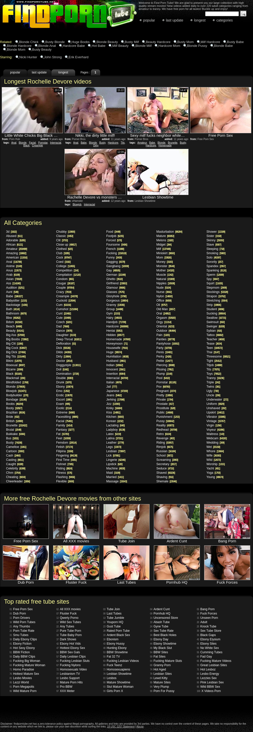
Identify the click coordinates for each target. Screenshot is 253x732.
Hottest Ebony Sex (70, 648)
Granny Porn (160, 665)
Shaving (164, 477)
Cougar (65, 283)
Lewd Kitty (158, 678)
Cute (63, 318)
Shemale (166, 481)
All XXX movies (68, 609)
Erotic (64, 395)
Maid (113, 472)
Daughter (66, 335)
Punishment (167, 417)
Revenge (165, 438)
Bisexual (15, 365)
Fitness (64, 472)
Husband (115, 361)
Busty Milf (132, 42)
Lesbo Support (68, 678)
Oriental (165, 326)
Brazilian (15, 412)
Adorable (15, 240)
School (164, 455)
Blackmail (15, 378)
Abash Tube (160, 622)
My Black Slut (161, 648)
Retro (163, 434)
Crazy (63, 292)
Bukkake (15, 434)
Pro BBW (64, 686)
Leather (115, 442)
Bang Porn (206, 609)
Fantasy (65, 429)
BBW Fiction (20, 652)
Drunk (63, 382)
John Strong (53, 57)
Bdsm (14, 322)
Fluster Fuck (66, 613)
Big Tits (16, 356)
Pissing (164, 369)
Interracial (55, 142)
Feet (63, 438)
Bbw (13, 318)
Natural (165, 279)
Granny (115, 305)
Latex (113, 434)
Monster (165, 266)
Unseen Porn (207, 618)
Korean (114, 421)
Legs (113, 447)
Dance (64, 330)
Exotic (64, 408)
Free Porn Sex (21, 609)
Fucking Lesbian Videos (121, 661)
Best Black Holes (163, 635)
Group (114, 309)
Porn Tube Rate (22, 630)
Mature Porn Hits (69, 682)
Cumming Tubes (210, 652)
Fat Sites (157, 656)
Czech (64, 322)
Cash (13, 455)
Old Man (165, 309)
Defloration (66, 343)
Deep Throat (68, 339)
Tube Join (111, 609)
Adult (202, 622)
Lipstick (114, 464)
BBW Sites (159, 652)
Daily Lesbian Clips (71, 656)
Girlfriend (116, 283)
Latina (114, 438)
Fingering (66, 455)
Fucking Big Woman (25, 661)
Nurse (164, 292)
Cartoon (15, 451)
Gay (113, 270)
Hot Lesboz (206, 669)
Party (164, 348)
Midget (163, 244)
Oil (161, 305)
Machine (115, 468)
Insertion (115, 373)
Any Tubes (65, 626)
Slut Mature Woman (118, 686)
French (115, 249)
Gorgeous (117, 300)
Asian (14, 279)
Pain (163, 335)
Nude (163, 287)
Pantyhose (167, 343)
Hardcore (113, 142)
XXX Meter (65, 691)
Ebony (64, 386)
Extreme (65, 412)
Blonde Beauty (107, 42)
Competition (67, 270)
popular (149, 20)
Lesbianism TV (68, 674)
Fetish (64, 447)
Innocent (115, 369)
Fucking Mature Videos (214, 661)
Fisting (64, 468)
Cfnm (13, 472)
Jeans (113, 395)
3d (11, 231)
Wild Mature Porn (23, 691)
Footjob (114, 236)
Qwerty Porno (67, 618)
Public (164, 412)
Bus (12, 438)
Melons (164, 240)
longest (199, 20)
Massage (116, 481)
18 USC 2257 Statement (120, 726)
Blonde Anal (47, 46)
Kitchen (114, 417)
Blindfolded (17, 382)
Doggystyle (68, 365)
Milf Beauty (120, 46)
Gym (113, 313)
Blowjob (77, 204)
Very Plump (159, 686)
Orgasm (165, 318)
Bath (12, 309)
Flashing (65, 477)
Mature (165, 236)
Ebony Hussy (114, 643)
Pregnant (166, 391)
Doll (62, 369)
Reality (165, 425)
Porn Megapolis (22, 686)
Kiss (113, 412)
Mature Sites (160, 682)
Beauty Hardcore (158, 42)
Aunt (12, 292)
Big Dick (16, 352)
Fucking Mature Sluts (166, 661)
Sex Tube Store (209, 630)
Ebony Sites (207, 643)
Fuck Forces (207, 613)
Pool (163, 378)
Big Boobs (17, 339)
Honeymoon (117, 343)
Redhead (166, 429)
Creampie (37, 145)
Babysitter (16, 300)
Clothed (64, 249)
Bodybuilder (17, 395)
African (14, 244)
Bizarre (14, 369)
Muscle (164, 274)
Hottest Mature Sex (24, 674)
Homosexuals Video (71, 669)
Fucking (116, 253)
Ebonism (111, 639)
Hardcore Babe (74, 46)
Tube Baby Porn (69, 635)
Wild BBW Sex (208, 686)
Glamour (115, 287)
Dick (63, 348)
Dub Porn (18, 613)
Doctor (64, 361)
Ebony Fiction (21, 643)
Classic (64, 236)
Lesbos (110, 678)
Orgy (163, 322)
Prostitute (165, 408)
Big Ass (15, 335)
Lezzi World (19, 682)
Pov (163, 386)
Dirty (96, 145)
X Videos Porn (209, 691)
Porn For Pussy (162, 691)
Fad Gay (204, 656)
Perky (163, 356)
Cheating (15, 477)
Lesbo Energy (208, 674)
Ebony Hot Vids (68, 643)
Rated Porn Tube (116, 630)
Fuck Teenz (112, 665)
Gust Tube (112, 626)
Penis (164, 352)
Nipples (165, 283)
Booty (14, 408)
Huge (114, 352)
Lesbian (115, 451)
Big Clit (14, 343)
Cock (63, 257)
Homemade (165, 145)
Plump (164, 373)
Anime (14, 266)
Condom (65, 279)
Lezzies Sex (207, 678)
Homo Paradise (22, 669)
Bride (12, 417)
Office (163, 300)
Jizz (113, 404)
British (14, 421)
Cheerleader (18, 481)
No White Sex (208, 648)
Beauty (15, 330)
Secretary (166, 464)
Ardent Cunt (160, 609)
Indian (114, 365)
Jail (111, 386)
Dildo (63, 352)
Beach (14, 326)
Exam (63, 404)
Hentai (114, 330)
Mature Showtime (117, 682)
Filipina (64, 451)
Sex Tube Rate (162, 630)
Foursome (116, 244)
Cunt (63, 313)
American (16, 257)
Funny (114, 257)
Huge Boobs (81, 42)
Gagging (115, 262)
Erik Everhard (79, 57)
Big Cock (16, 348)
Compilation (68, 274)
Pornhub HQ (160, 613)
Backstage (16, 305)
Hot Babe (98, 46)
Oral (163, 313)
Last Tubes (112, 613)
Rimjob (164, 447)
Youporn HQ (113, 622)
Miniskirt (165, 253)
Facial (32, 142)
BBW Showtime (115, 652)
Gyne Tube (159, 626)
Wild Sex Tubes (68, 622)
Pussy (165, 421)
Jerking (115, 399)
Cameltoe (16, 447)
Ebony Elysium (209, 639)
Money (164, 262)
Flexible (65, 481)
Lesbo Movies (21, 678)
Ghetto (114, 279)
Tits (123, 142)
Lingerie (115, 460)
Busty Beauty (42, 49)
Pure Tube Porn (68, 630)
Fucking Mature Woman (27, 665)
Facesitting (67, 417)
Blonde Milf (143, 46)
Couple (65, 287)
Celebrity (15, 468)
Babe (84, 142)
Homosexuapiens (116, 669)
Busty (102, 142)
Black (26, 145)
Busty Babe (235, 42)
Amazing (16, 253)
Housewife (117, 348)
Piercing (165, 365)
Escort (64, 399)
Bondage (16, 399)
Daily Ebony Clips (23, 639)
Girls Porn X (113, 691)
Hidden (115, 335)
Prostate (165, 404)
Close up (66, 244)
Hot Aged (158, 669)
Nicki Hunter (28, 57)
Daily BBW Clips (22, 656)
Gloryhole (116, 296)
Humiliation (117, 356)
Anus (13, 270)
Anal (13, 142)
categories (224, 20)
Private (164, 399)
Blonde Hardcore (19, 46)
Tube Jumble (113, 618)
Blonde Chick (28, 42)
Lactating (115, 425)
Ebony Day (159, 639)
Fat (62, 434)
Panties (165, 339)
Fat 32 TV (111, 656)
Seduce (165, 468)
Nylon (164, 296)
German (115, 274)
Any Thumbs (20, 626)
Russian (166, 451)
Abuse (139, 726)
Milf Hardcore (210, 42)
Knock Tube (207, 626)
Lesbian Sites (161, 674)
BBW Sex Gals (68, 652)
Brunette (172, 142)
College (65, 266)
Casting (15, 460)
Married (115, 477)
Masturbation (169, 231)
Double (64, 378)
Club (63, 253)
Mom (163, 257)
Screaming (167, 460)
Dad (62, 326)
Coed (63, 262)
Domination (67, 373)
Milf (163, 249)
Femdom (66, 442)
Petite (164, 361)
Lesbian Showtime (117, 674)
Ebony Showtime (163, 643)
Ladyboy (115, 429)
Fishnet (64, 464)
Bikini (14, 361)
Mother (165, 270)
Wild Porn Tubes (22, 622)
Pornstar (43, 142)
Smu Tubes (19, 635)
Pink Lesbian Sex (210, 682)
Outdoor (166, 330)
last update (174, 20)
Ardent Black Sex (116, 635)
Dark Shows (66, 639)
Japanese (117, 391)
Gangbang (117, 266)
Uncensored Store (164, 618)
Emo (63, 391)
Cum (63, 305)
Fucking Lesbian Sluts (73, 661)
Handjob (116, 322)
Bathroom (16, 313)
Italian (113, 382)
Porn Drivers (20, 618)
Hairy (114, 318)
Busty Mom (185, 42)
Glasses (115, 292)
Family (64, 425)
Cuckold (65, 300)
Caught (14, 464)
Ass (13, 283)
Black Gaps (206, 635)
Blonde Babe (223, 46)
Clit (62, 240)
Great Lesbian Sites (212, 665)
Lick (113, 455)
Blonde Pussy (197, 46)
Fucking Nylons (68, 665)
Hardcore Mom (169, 46)
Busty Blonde (55, 42)
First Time (66, 460)
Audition (15, 287)
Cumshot (67, 309)
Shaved (165, 472)
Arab (12, 274)
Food (113, 231)
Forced (114, 240)
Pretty (164, 395)
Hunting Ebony (115, 648)
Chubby (65, 231)
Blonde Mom (16, 49)
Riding (164, 442)
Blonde (23, 142)
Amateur (142, 142)
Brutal (13, 429)
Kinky (114, 408)
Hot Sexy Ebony (22, 648)
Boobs (14, 404)
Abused (14, 236)
